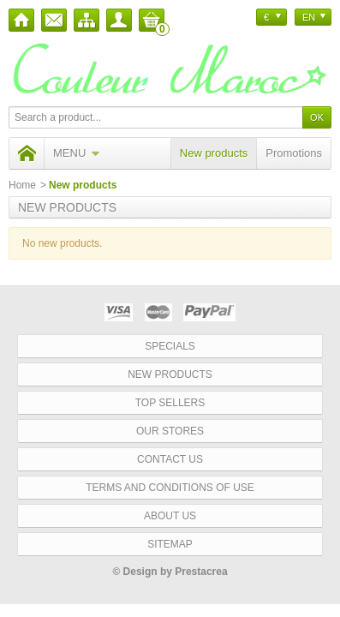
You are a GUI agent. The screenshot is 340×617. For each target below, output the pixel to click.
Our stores (170, 431)
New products (214, 153)
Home (22, 185)
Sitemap (170, 544)
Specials (170, 346)
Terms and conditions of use (170, 488)
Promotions (293, 153)
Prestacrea (201, 572)
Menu (76, 153)
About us (170, 516)
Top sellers (170, 403)
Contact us (170, 459)
